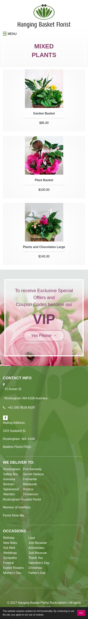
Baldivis (28, 489)
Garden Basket (44, 113)
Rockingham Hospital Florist (22, 499)
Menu (5, 34)
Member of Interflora (16, 507)
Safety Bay (10, 474)
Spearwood (11, 489)
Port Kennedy (32, 469)
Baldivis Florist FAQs (17, 446)
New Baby (10, 542)
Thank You (35, 557)
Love (31, 537)
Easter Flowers (14, 567)
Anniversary (36, 547)
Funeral (8, 562)
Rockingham (11, 469)
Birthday (9, 537)
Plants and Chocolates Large (44, 247)
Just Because (37, 542)
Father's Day (37, 572)
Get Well (9, 547)
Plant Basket (44, 180)
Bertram (8, 484)
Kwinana (10, 479)
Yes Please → (44, 335)
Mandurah (30, 484)
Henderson (30, 494)
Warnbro (9, 494)
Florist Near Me (13, 515)
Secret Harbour (33, 474)
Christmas (35, 567)
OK (81, 613)
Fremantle (30, 479)
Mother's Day (12, 572)
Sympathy (10, 557)
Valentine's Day (38, 562)
